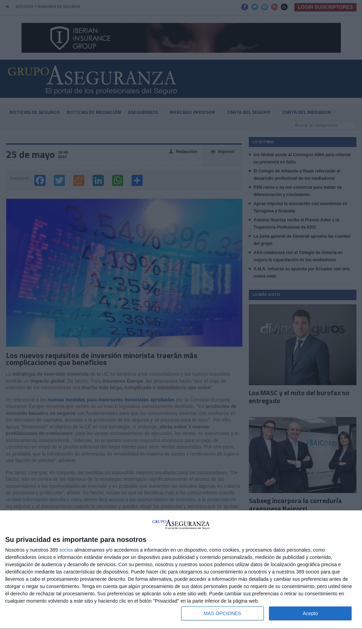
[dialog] (181, 570)
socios (66, 549)
